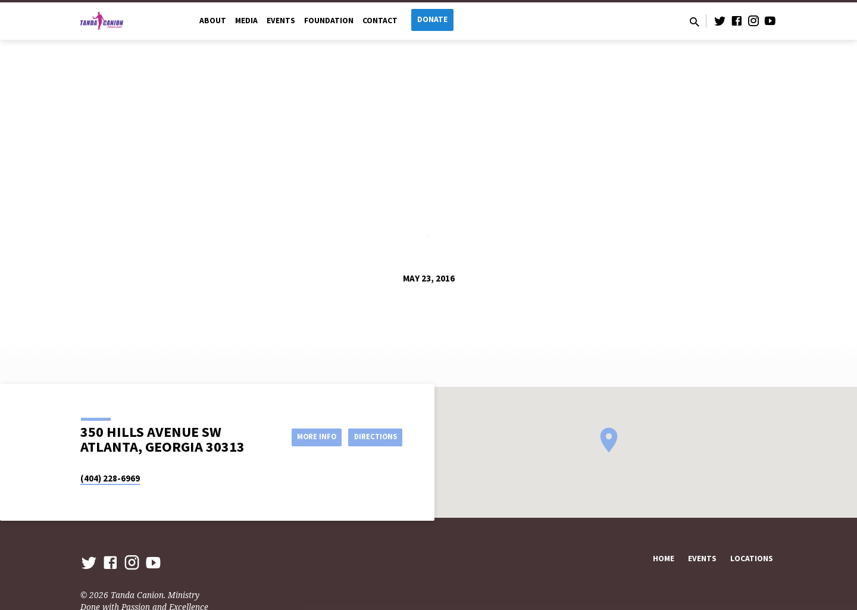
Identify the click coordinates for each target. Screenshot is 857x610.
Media (246, 20)
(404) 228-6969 (110, 478)
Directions (372, 436)
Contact (380, 20)
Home (663, 558)
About (212, 20)
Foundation (329, 20)
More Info (305, 436)
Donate (432, 19)
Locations (751, 558)
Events (281, 20)
